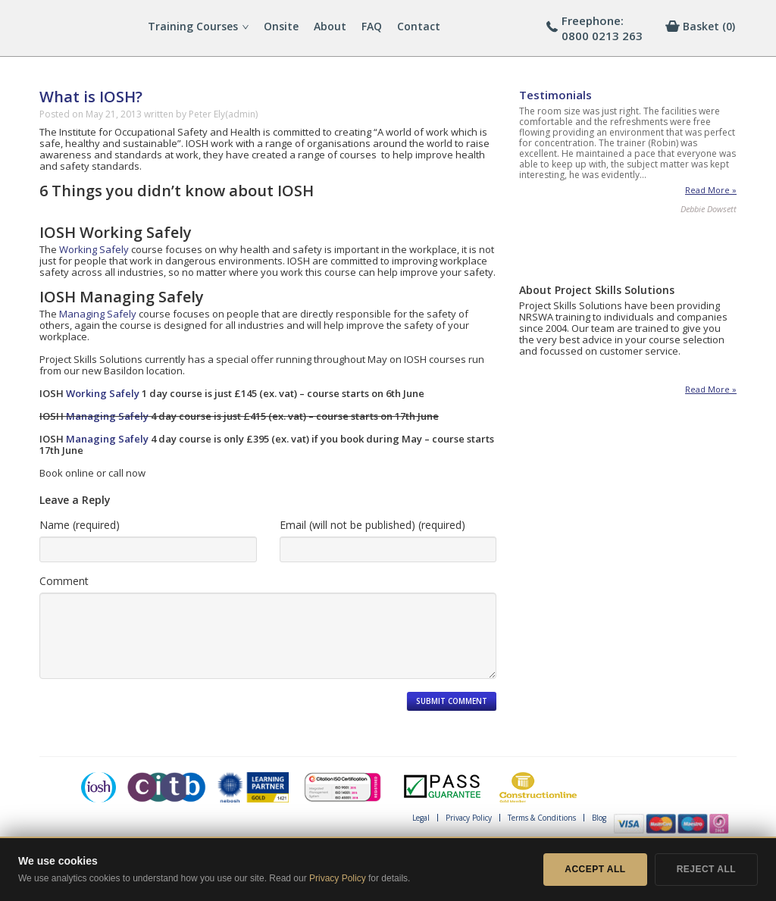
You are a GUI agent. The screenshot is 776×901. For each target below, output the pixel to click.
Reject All (706, 869)
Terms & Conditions (542, 817)
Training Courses (198, 26)
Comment (64, 581)
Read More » (711, 190)
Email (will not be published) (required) (372, 525)
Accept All (595, 869)
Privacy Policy (469, 817)
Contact (418, 26)
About (330, 26)
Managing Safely (97, 314)
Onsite (281, 26)
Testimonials (555, 94)
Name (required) (79, 525)
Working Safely (94, 249)
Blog (599, 817)
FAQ (371, 26)
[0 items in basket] (709, 26)
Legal (421, 817)
